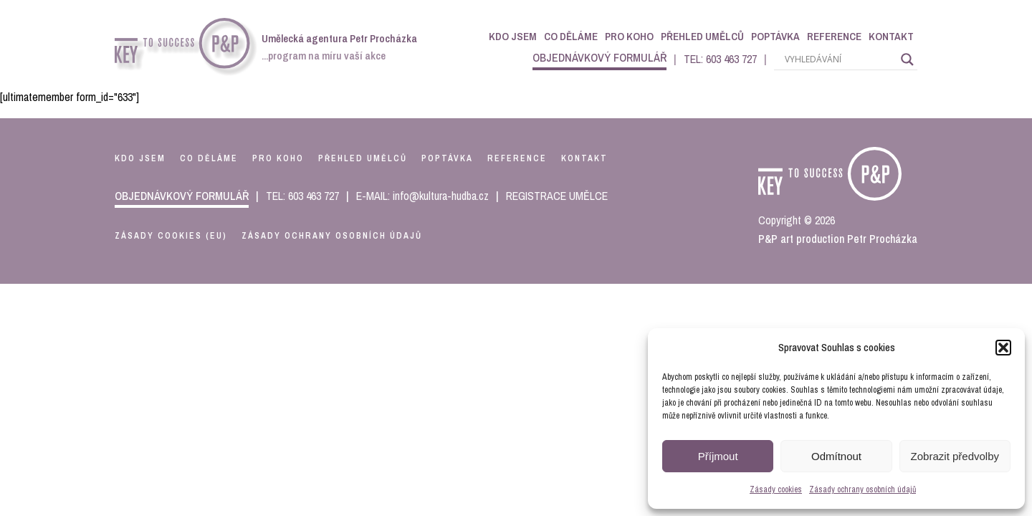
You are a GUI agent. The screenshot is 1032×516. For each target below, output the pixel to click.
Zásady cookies (776, 489)
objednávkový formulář (599, 57)
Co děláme (571, 36)
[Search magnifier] (907, 59)
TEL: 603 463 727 (720, 59)
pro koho (278, 158)
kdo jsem (140, 158)
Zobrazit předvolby (955, 456)
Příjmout (718, 456)
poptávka (447, 158)
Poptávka (775, 36)
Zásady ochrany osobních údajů (862, 489)
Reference (834, 36)
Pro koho (629, 36)
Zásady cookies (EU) (171, 236)
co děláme (209, 158)
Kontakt (891, 36)
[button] (1003, 347)
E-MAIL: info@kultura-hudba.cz (422, 196)
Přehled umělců (702, 36)
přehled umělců (362, 158)
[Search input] (839, 59)
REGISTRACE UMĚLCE (557, 196)
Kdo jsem (513, 36)
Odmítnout (836, 456)
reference (517, 158)
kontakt (584, 158)
